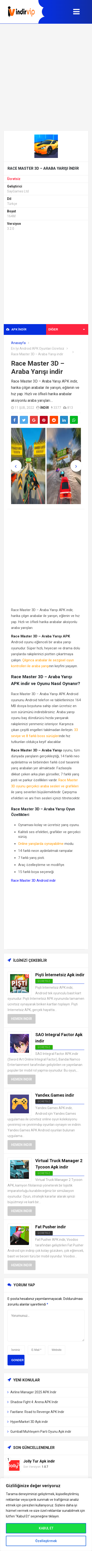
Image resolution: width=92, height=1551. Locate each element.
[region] (46, 1514)
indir (44, 408)
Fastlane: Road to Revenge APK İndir (37, 1412)
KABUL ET (46, 1528)
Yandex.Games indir (54, 1095)
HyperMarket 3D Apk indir (29, 1422)
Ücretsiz (13, 179)
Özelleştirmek (46, 1541)
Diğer (66, 329)
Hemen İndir (21, 1019)
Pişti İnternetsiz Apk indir (59, 974)
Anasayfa (18, 343)
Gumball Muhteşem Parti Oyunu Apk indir (40, 1431)
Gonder (17, 1360)
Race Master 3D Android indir (33, 880)
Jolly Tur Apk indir (39, 1461)
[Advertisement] (46, 77)
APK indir (16, 329)
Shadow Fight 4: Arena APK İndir (34, 1402)
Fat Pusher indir (50, 1226)
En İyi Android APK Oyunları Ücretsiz (37, 348)
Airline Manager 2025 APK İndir (33, 1392)
